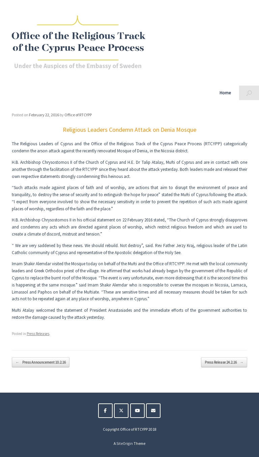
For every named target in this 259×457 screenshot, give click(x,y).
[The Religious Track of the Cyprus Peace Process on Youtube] (137, 410)
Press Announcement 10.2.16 (41, 362)
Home (225, 93)
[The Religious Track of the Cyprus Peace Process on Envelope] (153, 410)
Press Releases (38, 333)
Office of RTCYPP (78, 114)
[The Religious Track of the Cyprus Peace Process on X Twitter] (121, 410)
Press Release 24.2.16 (224, 362)
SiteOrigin (124, 443)
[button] (249, 93)
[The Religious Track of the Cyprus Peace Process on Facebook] (105, 410)
